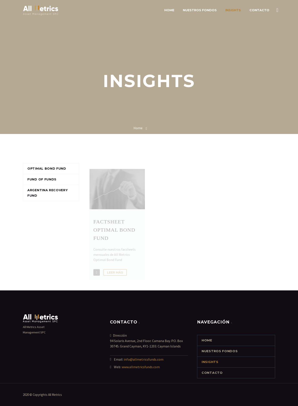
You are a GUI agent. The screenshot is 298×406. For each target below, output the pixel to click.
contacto (259, 10)
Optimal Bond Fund (46, 168)
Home (169, 10)
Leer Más (115, 275)
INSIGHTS (233, 10)
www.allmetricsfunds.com (141, 367)
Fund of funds (41, 179)
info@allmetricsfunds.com (143, 359)
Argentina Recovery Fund (47, 192)
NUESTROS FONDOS (200, 10)
